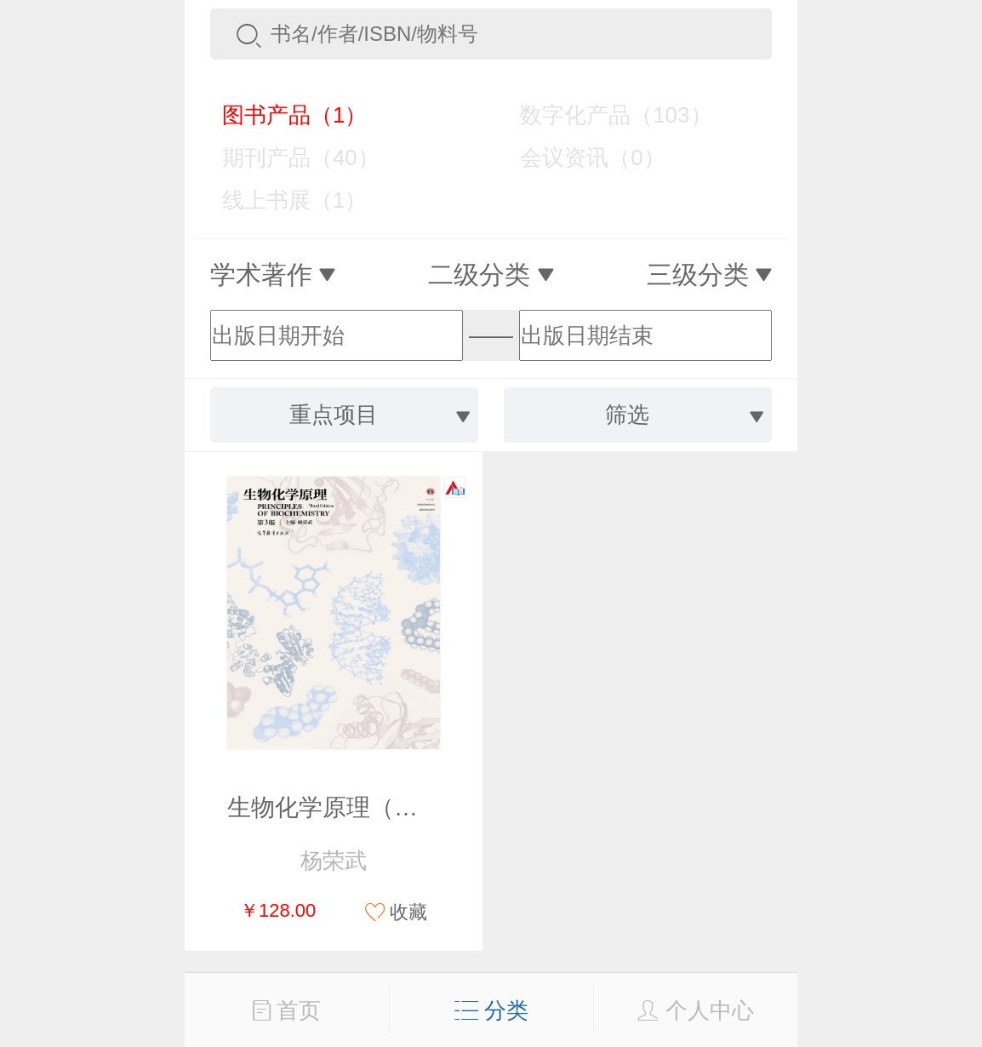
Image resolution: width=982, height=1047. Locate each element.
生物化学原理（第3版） (353, 807)
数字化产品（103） (603, 115)
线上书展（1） (282, 200)
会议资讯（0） (580, 157)
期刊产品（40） (288, 157)
